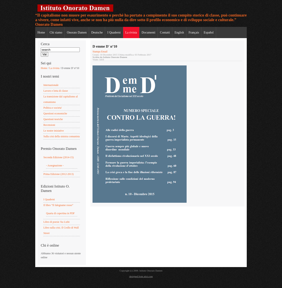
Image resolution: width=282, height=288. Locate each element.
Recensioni (49, 124)
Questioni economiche (55, 113)
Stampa (97, 51)
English (179, 32)
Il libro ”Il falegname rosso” (58, 205)
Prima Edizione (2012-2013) (58, 174)
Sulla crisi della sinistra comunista (61, 136)
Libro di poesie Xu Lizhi (56, 221)
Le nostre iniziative (53, 130)
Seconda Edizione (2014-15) (58, 157)
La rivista (131, 32)
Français (194, 32)
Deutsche (97, 32)
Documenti (148, 32)
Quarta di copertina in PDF (60, 213)
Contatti (165, 32)
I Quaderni (114, 32)
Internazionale (51, 85)
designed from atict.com (141, 276)
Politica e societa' (52, 107)
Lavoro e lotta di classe (55, 90)
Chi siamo (56, 32)
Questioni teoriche (53, 119)
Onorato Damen (77, 32)
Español (208, 32)
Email (104, 51)
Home (41, 32)
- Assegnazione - (55, 165)
